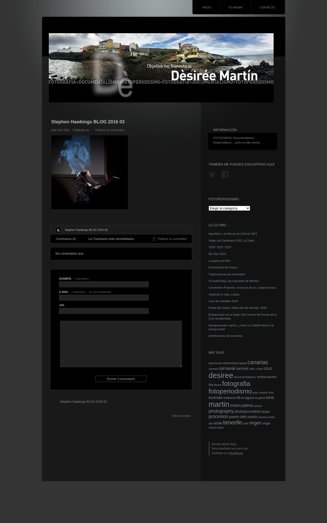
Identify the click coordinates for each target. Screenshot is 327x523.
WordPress (236, 453)
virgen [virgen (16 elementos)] (255, 422)
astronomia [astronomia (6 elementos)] (215, 363)
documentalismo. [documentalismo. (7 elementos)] (245, 376)
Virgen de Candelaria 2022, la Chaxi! (232, 240)
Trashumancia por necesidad (227, 274)
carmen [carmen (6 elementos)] (213, 368)
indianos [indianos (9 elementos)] (230, 398)
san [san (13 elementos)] (243, 416)
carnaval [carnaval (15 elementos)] (226, 368)
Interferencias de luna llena (225, 335)
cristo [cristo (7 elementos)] (259, 368)
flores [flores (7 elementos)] (217, 384)
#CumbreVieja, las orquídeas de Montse (234, 280)
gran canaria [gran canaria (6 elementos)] (260, 392)
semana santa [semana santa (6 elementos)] (266, 417)
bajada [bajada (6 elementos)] (243, 363)
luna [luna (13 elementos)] (270, 397)
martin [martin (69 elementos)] (219, 404)
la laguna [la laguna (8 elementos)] (247, 398)
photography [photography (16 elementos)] (221, 411)
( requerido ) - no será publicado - (86, 291)
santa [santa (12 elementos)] (252, 416)
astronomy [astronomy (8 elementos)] (230, 363)
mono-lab (242, 448)
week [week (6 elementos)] (220, 427)
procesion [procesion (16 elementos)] (218, 416)
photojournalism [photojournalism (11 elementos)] (248, 411)
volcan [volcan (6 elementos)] (213, 427)
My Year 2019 (217, 253)
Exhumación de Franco (223, 267)
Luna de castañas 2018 (223, 301)
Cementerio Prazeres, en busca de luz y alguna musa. (242, 287)
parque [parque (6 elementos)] (258, 405)
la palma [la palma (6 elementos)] (260, 397)
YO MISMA (235, 7)
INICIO (207, 7)
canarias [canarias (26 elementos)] (258, 362)
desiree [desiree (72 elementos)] (221, 375)
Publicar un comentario (109, 130)
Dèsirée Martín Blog (224, 444)
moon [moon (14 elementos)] (235, 405)
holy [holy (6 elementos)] (271, 392)
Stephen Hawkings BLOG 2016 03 (83, 401)
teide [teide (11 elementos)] (218, 423)
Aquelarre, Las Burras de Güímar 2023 (233, 233)
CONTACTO (267, 7)
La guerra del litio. (220, 260)
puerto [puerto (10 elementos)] (234, 417)
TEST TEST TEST (220, 247)
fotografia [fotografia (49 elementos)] (236, 383)
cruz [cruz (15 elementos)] (268, 368)
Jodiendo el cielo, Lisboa (224, 294)
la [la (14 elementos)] (238, 397)
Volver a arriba (181, 415)
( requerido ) (74, 278)
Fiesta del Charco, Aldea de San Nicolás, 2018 (238, 307)
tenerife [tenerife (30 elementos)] (232, 422)
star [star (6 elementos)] (211, 423)
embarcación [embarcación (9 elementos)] (267, 377)
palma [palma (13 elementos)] (247, 405)
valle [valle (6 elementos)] (246, 423)
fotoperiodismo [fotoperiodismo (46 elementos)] (230, 391)
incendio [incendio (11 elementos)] (216, 398)
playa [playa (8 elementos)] (266, 411)
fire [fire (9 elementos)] (211, 385)
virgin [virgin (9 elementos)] (266, 423)
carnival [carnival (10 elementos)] (242, 368)
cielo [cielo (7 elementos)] (252, 368)
